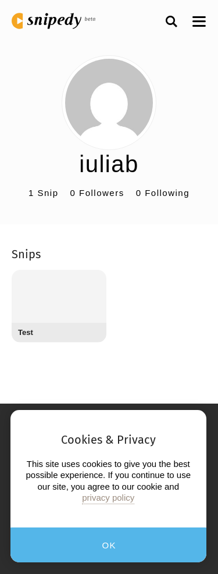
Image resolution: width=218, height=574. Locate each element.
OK (109, 545)
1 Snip (43, 193)
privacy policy (108, 497)
